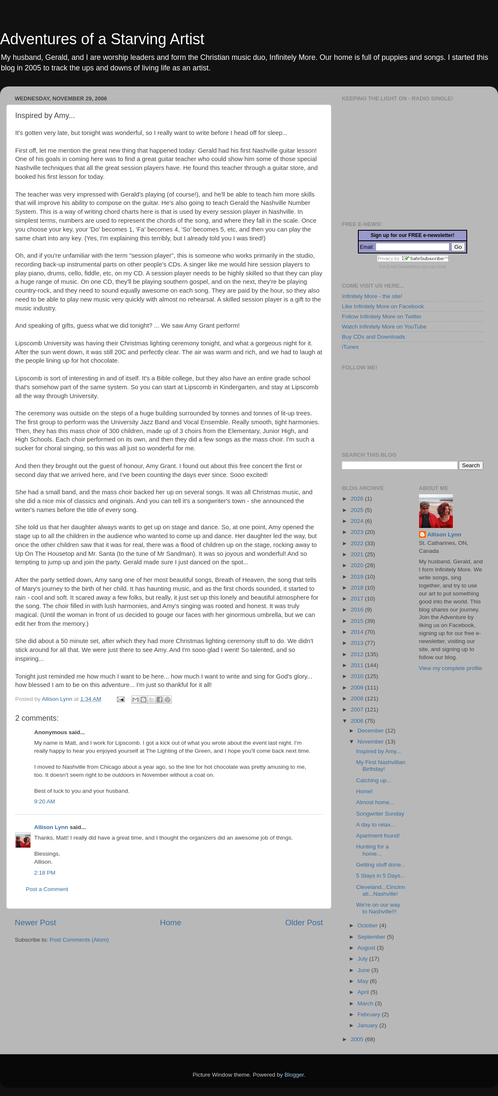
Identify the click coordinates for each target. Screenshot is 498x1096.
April (364, 992)
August (367, 948)
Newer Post (35, 922)
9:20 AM (44, 801)
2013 (358, 643)
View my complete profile (450, 668)
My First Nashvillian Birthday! (381, 765)
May (363, 981)
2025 (358, 510)
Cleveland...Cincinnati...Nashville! (380, 890)
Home (170, 922)
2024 (358, 521)
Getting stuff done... (381, 865)
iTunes (350, 347)
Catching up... (373, 780)
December (371, 730)
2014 (358, 632)
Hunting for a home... (372, 849)
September (372, 937)
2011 (358, 665)
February (369, 1014)
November (371, 741)
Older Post (304, 922)
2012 (358, 654)
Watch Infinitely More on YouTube (384, 326)
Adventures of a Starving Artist (102, 39)
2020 (358, 565)
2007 (358, 709)
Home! (364, 791)
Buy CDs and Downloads (373, 337)
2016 (358, 609)
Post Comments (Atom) (79, 940)
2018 (358, 587)
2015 (358, 621)
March (366, 1003)
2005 (358, 1039)
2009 (358, 687)
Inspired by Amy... (378, 751)
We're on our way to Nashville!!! (378, 908)
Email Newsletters (403, 266)
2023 (358, 532)
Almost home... (375, 802)
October (368, 925)
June (364, 970)
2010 (358, 676)
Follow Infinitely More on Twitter (382, 316)
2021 (358, 554)
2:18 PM (44, 873)
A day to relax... (375, 824)
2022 (358, 543)
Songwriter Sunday (380, 814)
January (368, 1025)
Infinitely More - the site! (372, 296)
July (363, 959)
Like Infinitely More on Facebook (383, 306)
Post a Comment (47, 889)
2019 (358, 577)
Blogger (294, 1075)
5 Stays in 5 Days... (380, 875)
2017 (358, 598)
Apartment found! (378, 835)
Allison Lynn (51, 827)
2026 (358, 498)
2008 (358, 698)
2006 (358, 721)
